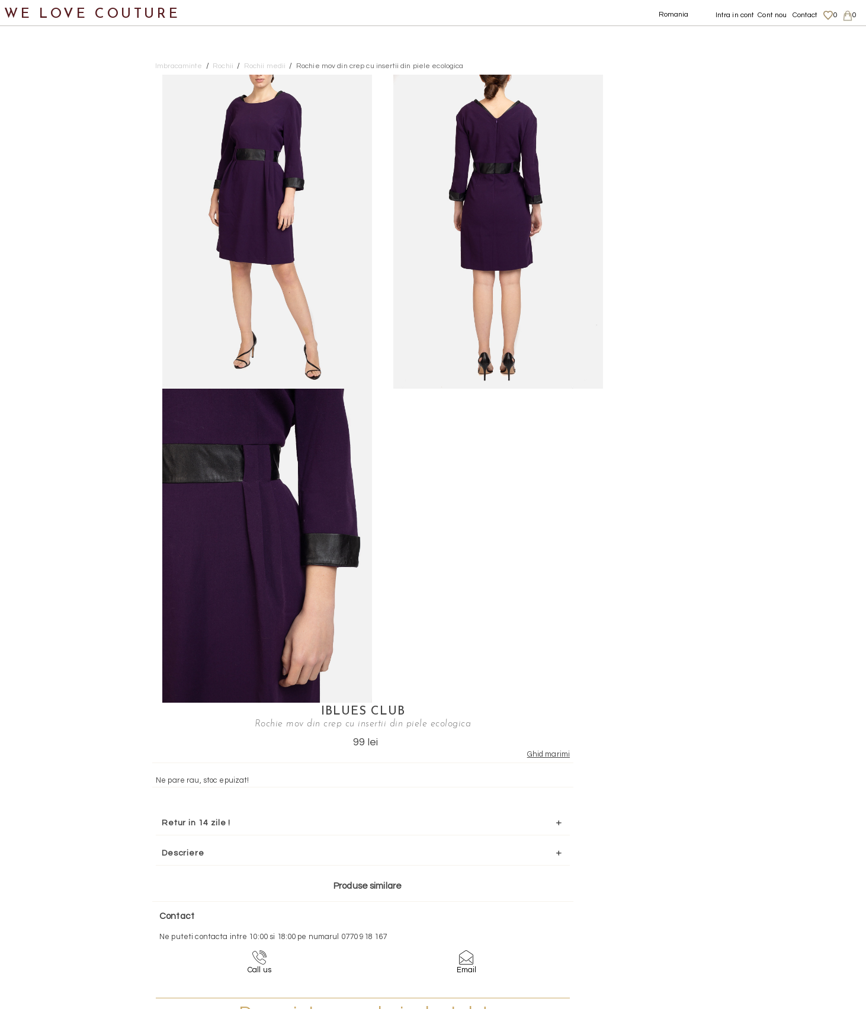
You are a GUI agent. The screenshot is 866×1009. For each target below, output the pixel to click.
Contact (805, 15)
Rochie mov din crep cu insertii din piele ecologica (380, 66)
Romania (674, 14)
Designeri (35, 489)
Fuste (37, 115)
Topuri (39, 345)
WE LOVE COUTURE (93, 13)
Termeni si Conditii (743, 935)
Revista (30, 575)
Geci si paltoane (61, 144)
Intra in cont (735, 15)
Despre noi (730, 889)
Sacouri (42, 317)
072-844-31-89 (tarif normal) (507, 799)
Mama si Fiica (43, 518)
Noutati (30, 58)
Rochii (39, 202)
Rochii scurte (66, 288)
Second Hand (43, 460)
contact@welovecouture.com (746, 799)
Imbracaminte (44, 87)
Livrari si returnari (743, 900)
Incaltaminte (42, 374)
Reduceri (33, 547)
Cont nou (772, 15)
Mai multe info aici (725, 482)
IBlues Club (726, 81)
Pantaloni (47, 173)
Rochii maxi (62, 230)
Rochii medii (64, 259)
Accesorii (33, 432)
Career (723, 947)
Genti (26, 403)
